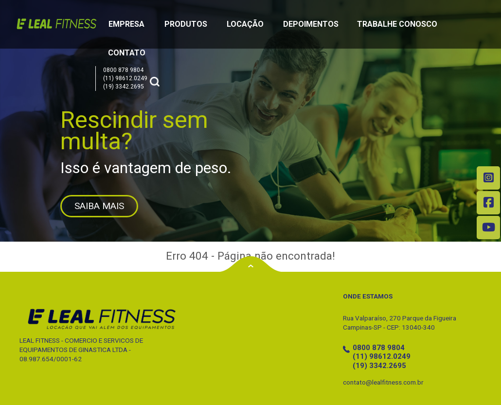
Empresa (126, 24)
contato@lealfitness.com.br (383, 382)
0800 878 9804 (123, 70)
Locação (245, 24)
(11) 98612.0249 (125, 78)
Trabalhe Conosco (397, 24)
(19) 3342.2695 (123, 86)
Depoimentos (311, 24)
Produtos (185, 24)
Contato (126, 52)
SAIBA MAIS (99, 205)
